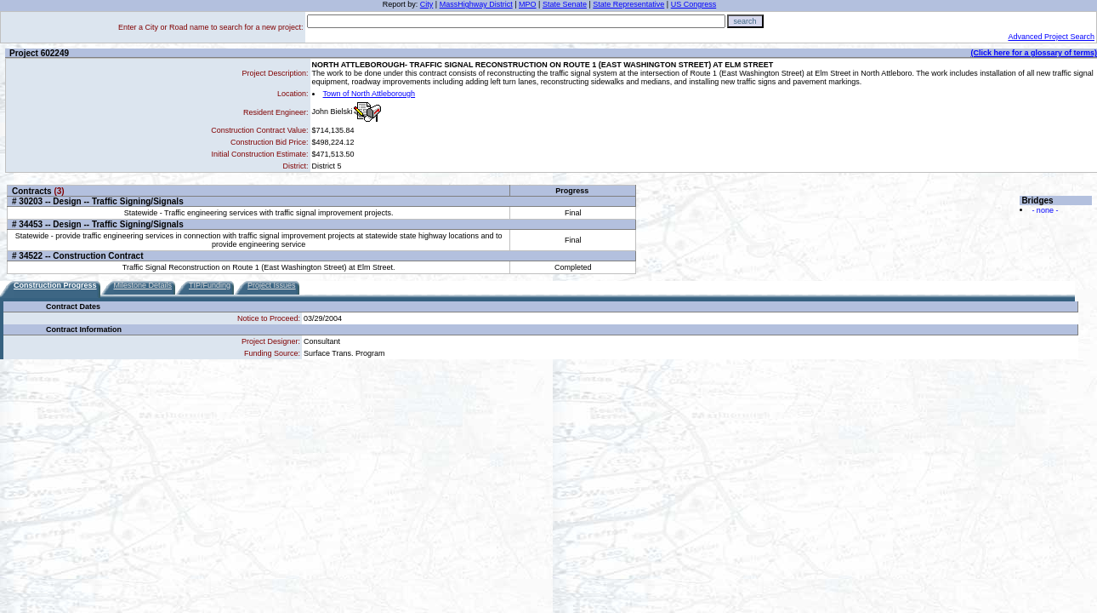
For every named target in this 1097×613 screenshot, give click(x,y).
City (427, 4)
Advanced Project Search (1051, 36)
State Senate (565, 4)
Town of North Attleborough (369, 93)
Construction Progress (55, 285)
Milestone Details (143, 285)
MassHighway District (476, 4)
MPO (528, 4)
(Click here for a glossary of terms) (1033, 53)
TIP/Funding (209, 285)
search (745, 21)
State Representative (628, 4)
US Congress (694, 4)
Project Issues (271, 285)
